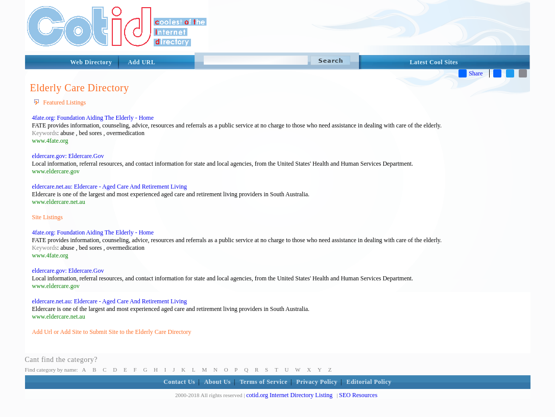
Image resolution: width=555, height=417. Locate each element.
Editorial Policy (368, 381)
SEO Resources (358, 395)
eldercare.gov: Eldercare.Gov (68, 156)
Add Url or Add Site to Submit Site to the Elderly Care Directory (111, 331)
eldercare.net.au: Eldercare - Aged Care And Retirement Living (109, 186)
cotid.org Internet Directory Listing (289, 395)
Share (470, 73)
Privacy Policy (316, 381)
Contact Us (179, 381)
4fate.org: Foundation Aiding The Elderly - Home (93, 117)
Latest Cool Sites (434, 62)
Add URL (141, 62)
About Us (217, 381)
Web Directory (91, 62)
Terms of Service (263, 381)
